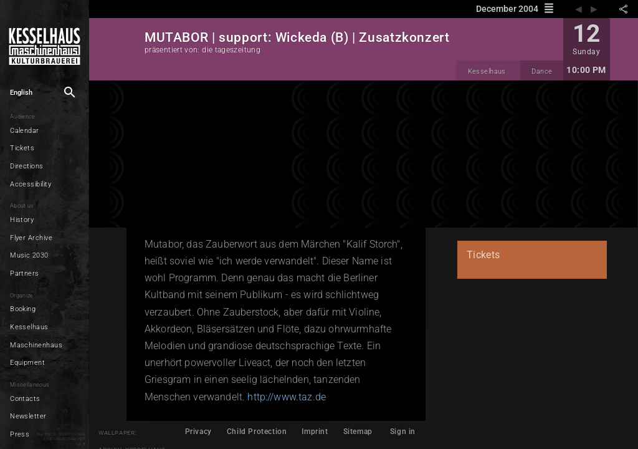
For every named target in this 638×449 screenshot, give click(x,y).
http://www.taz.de (286, 397)
